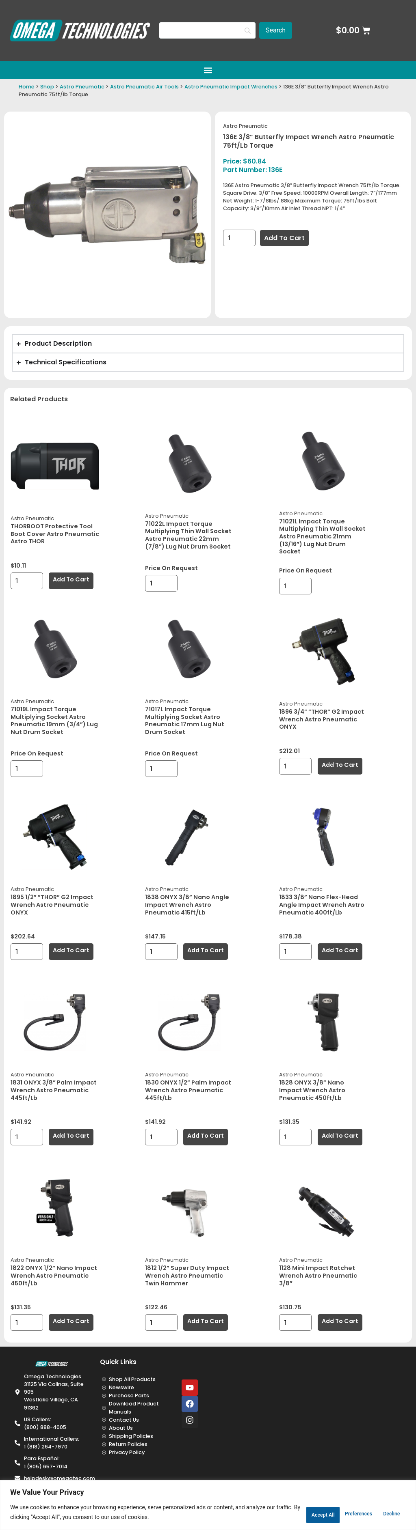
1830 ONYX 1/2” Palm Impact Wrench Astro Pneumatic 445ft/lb (188, 1090)
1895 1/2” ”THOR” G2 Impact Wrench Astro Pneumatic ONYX (52, 904)
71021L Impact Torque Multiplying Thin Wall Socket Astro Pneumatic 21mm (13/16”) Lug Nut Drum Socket (322, 536)
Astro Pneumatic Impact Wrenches (230, 86)
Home (27, 86)
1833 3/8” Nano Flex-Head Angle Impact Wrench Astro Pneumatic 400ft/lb (321, 904)
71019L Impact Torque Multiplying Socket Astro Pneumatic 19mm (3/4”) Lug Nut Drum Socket (54, 720)
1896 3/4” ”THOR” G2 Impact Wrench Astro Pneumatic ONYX (321, 719)
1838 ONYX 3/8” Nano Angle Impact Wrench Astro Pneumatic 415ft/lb (187, 904)
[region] (208, 1506)
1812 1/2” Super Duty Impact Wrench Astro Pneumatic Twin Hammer (187, 1275)
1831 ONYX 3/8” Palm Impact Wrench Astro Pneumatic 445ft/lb (54, 1090)
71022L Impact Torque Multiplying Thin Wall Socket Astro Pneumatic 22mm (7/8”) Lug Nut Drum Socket (188, 535)
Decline (334, 1513)
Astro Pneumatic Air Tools (144, 86)
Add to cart (284, 238)
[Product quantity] (239, 238)
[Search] (207, 30)
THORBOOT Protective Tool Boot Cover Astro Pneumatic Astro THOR (55, 533)
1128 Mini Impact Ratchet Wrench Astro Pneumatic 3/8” (318, 1275)
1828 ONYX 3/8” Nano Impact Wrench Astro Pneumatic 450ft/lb (312, 1090)
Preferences (284, 1513)
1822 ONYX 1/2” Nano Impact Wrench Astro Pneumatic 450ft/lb (54, 1275)
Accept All (382, 1513)
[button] (208, 70)
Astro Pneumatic (82, 86)
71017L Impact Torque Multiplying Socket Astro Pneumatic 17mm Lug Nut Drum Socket (184, 720)
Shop (47, 86)
